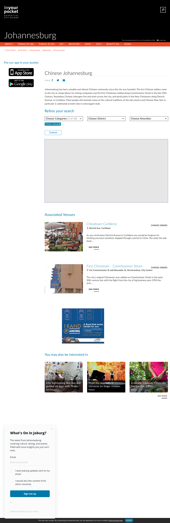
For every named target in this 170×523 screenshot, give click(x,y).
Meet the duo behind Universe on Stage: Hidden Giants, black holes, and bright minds (106, 385)
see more (94, 247)
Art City (49, 390)
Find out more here (115, 520)
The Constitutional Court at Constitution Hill (138, 40)
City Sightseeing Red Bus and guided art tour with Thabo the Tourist (63, 385)
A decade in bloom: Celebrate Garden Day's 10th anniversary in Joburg (148, 385)
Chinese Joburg (159, 225)
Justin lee (162, 40)
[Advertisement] (106, 60)
